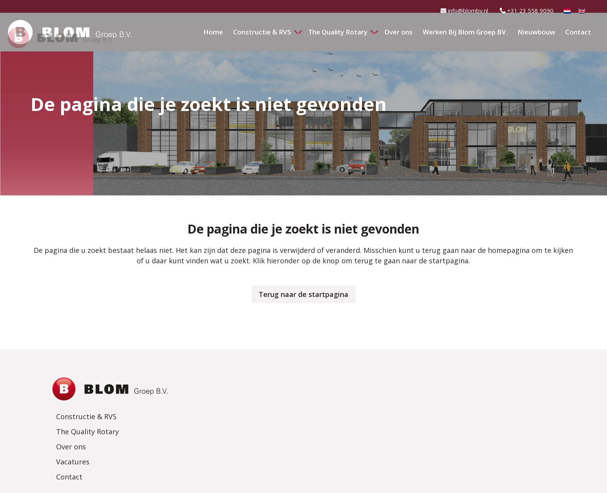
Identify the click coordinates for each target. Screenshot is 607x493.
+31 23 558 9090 (527, 10)
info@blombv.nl (464, 10)
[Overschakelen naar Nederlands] (567, 13)
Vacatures (245, 426)
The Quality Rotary (260, 396)
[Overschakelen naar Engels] (581, 13)
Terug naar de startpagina (303, 294)
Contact (242, 441)
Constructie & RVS (259, 381)
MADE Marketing (397, 482)
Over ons (244, 411)
